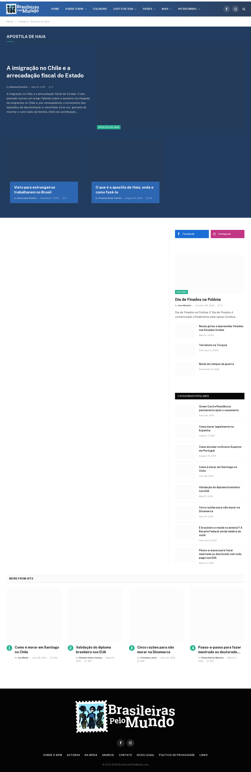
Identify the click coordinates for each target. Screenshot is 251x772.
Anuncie (108, 755)
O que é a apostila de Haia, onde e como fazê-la (124, 189)
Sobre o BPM (74, 8)
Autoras (73, 755)
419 (87, 661)
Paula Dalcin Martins (212, 657)
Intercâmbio (187, 8)
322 (140, 661)
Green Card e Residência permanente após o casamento (219, 408)
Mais (165, 8)
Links (204, 755)
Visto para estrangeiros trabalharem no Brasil (34, 189)
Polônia (181, 292)
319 (210, 661)
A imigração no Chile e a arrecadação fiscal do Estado (45, 72)
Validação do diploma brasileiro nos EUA (219, 489)
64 (149, 198)
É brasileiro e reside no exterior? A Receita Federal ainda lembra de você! (220, 531)
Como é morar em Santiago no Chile (218, 469)
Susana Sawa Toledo (110, 198)
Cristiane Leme (148, 657)
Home (55, 8)
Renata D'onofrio (19, 87)
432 (53, 657)
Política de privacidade (177, 755)
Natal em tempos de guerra (216, 364)
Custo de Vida (123, 8)
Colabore (100, 8)
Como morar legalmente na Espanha (216, 428)
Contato (125, 755)
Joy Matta (23, 657)
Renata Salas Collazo (90, 657)
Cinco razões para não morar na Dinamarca (219, 509)
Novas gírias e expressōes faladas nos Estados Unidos (221, 328)
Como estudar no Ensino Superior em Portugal (220, 448)
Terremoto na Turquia (213, 345)
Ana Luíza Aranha (26, 198)
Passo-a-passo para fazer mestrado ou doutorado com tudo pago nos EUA (220, 554)
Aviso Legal (145, 755)
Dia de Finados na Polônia (198, 299)
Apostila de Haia (108, 127)
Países (147, 8)
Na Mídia (91, 755)
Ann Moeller (184, 305)
